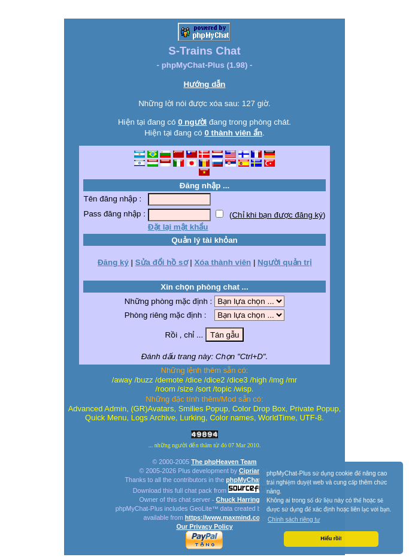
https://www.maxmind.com (225, 517)
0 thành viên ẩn (233, 132)
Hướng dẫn (205, 84)
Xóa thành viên (222, 262)
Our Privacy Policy (204, 526)
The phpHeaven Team (223, 461)
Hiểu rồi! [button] (330, 538)
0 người (192, 122)
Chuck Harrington (242, 499)
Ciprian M (253, 470)
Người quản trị (284, 262)
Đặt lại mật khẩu (178, 226)
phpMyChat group (253, 479)
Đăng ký (113, 262)
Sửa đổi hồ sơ (161, 262)
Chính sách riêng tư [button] (294, 519)
